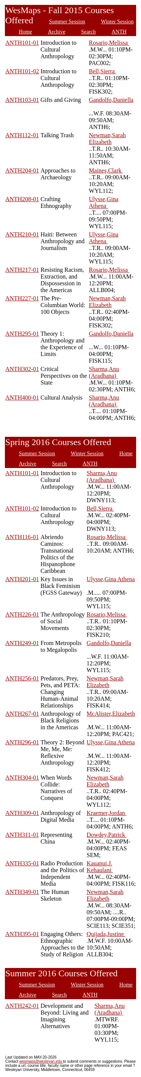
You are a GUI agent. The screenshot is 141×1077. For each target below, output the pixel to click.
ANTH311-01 (22, 835)
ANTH (119, 32)
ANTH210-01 (22, 234)
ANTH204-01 (22, 170)
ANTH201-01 (22, 579)
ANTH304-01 (22, 777)
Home (25, 32)
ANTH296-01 (22, 742)
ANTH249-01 (22, 643)
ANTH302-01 (22, 369)
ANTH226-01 (22, 614)
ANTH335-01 (22, 863)
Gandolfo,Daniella (111, 100)
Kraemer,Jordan (106, 813)
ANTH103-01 (22, 100)
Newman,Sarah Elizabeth (107, 138)
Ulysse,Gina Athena (103, 202)
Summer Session (67, 21)
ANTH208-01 (22, 199)
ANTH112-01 (22, 135)
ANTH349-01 (22, 892)
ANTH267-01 (22, 713)
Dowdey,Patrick (106, 835)
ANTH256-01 (22, 678)
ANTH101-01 (22, 42)
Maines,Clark (106, 170)
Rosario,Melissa (109, 42)
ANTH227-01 (22, 298)
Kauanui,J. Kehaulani (99, 866)
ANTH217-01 (22, 270)
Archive (56, 32)
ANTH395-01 (22, 934)
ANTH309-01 (22, 813)
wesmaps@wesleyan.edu (41, 1061)
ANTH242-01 (22, 1006)
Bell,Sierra (102, 71)
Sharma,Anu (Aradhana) (104, 372)
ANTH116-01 (22, 537)
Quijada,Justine (105, 934)
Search (88, 32)
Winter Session (117, 21)
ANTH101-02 (22, 71)
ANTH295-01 (22, 333)
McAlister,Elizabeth (110, 713)
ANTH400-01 (22, 397)
